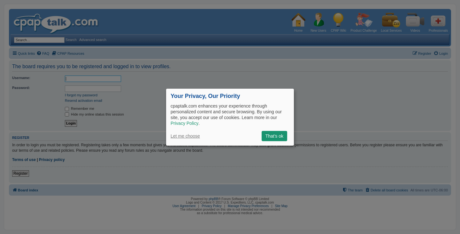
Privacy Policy (184, 123)
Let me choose (185, 136)
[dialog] (230, 116)
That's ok (274, 136)
